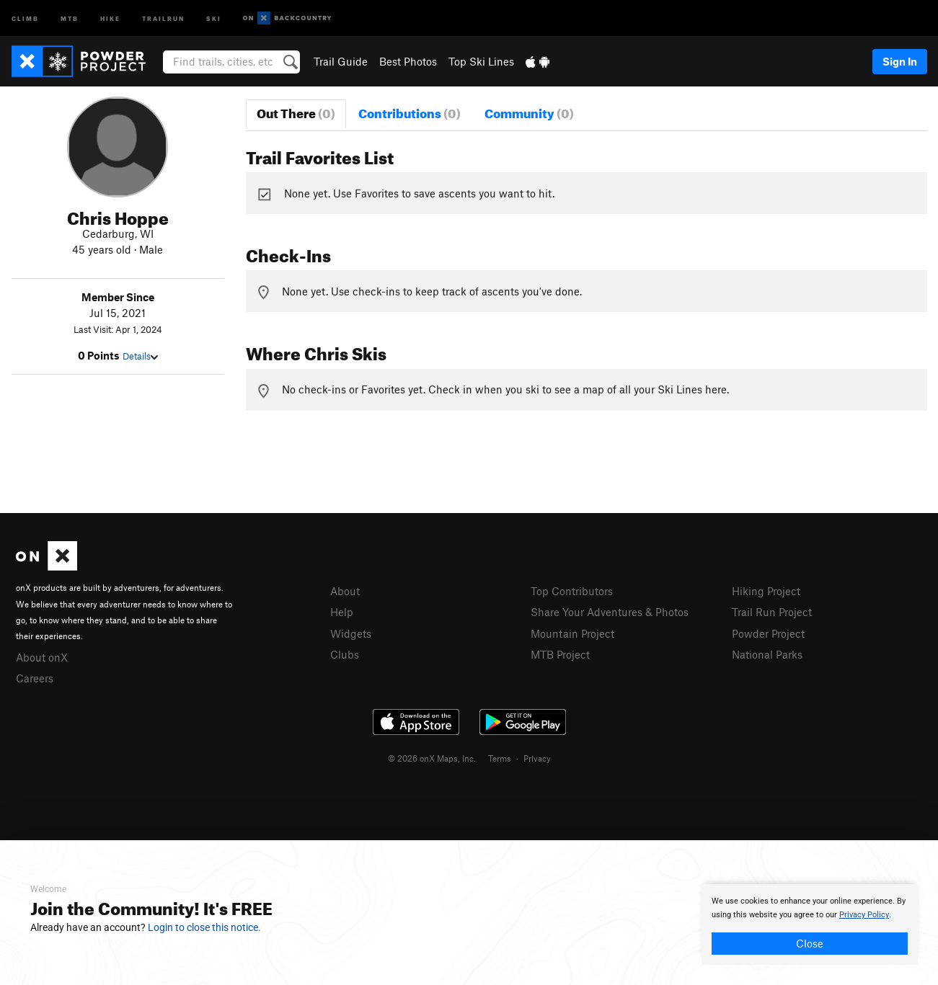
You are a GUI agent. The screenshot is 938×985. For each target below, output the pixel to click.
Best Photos (408, 61)
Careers (34, 678)
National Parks (767, 654)
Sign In (899, 61)
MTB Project (560, 654)
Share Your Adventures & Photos (610, 611)
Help (341, 611)
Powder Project (768, 633)
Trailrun (163, 17)
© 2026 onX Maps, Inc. (432, 758)
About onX (42, 657)
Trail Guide (341, 61)
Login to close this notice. (204, 927)
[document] (810, 924)
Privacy (537, 758)
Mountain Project (572, 633)
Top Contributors (572, 590)
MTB (70, 17)
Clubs (344, 654)
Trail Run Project (772, 611)
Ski (213, 17)
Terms (499, 758)
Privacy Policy (864, 914)
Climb (25, 17)
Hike (110, 17)
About (345, 590)
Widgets (350, 633)
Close (809, 943)
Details (140, 356)
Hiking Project (766, 590)
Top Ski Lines (481, 61)
